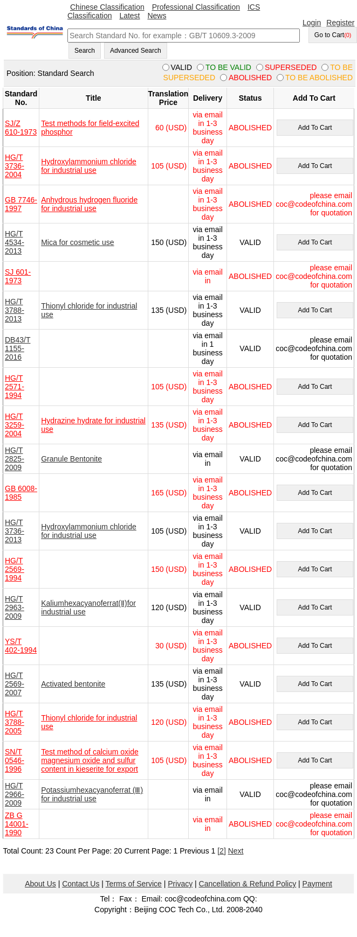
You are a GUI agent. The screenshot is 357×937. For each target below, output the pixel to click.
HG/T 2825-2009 (14, 459)
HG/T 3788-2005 (14, 722)
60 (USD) (171, 127)
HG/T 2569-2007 (14, 684)
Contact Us (80, 883)
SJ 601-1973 (18, 276)
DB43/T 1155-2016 (17, 348)
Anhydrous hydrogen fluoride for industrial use (89, 204)
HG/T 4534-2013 (14, 242)
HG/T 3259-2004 (14, 425)
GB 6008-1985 (21, 492)
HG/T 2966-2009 (14, 794)
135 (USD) (169, 310)
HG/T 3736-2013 (14, 531)
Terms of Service (134, 883)
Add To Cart (315, 127)
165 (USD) (169, 492)
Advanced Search (135, 50)
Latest (129, 15)
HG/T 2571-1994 (14, 387)
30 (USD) (171, 645)
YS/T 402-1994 (21, 645)
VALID (249, 242)
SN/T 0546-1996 (14, 760)
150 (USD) (169, 242)
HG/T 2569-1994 (14, 569)
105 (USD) (169, 166)
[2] (221, 851)
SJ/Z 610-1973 (21, 127)
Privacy (180, 883)
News (156, 15)
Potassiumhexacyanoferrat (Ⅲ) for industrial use (92, 794)
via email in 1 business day (207, 348)
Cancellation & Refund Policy (248, 883)
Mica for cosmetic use (77, 242)
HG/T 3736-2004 (14, 166)
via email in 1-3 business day (207, 127)
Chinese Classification (107, 7)
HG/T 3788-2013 (14, 310)
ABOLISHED (250, 127)
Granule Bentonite (71, 458)
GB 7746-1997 (21, 204)
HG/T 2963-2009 (14, 607)
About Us (40, 883)
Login (312, 22)
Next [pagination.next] (236, 851)
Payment (317, 883)
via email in (208, 276)
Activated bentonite (73, 684)
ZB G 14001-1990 (17, 824)
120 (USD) (169, 607)
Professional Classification (196, 7)
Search (84, 50)
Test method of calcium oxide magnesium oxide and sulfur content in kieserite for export (90, 760)
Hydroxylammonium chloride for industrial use (88, 165)
